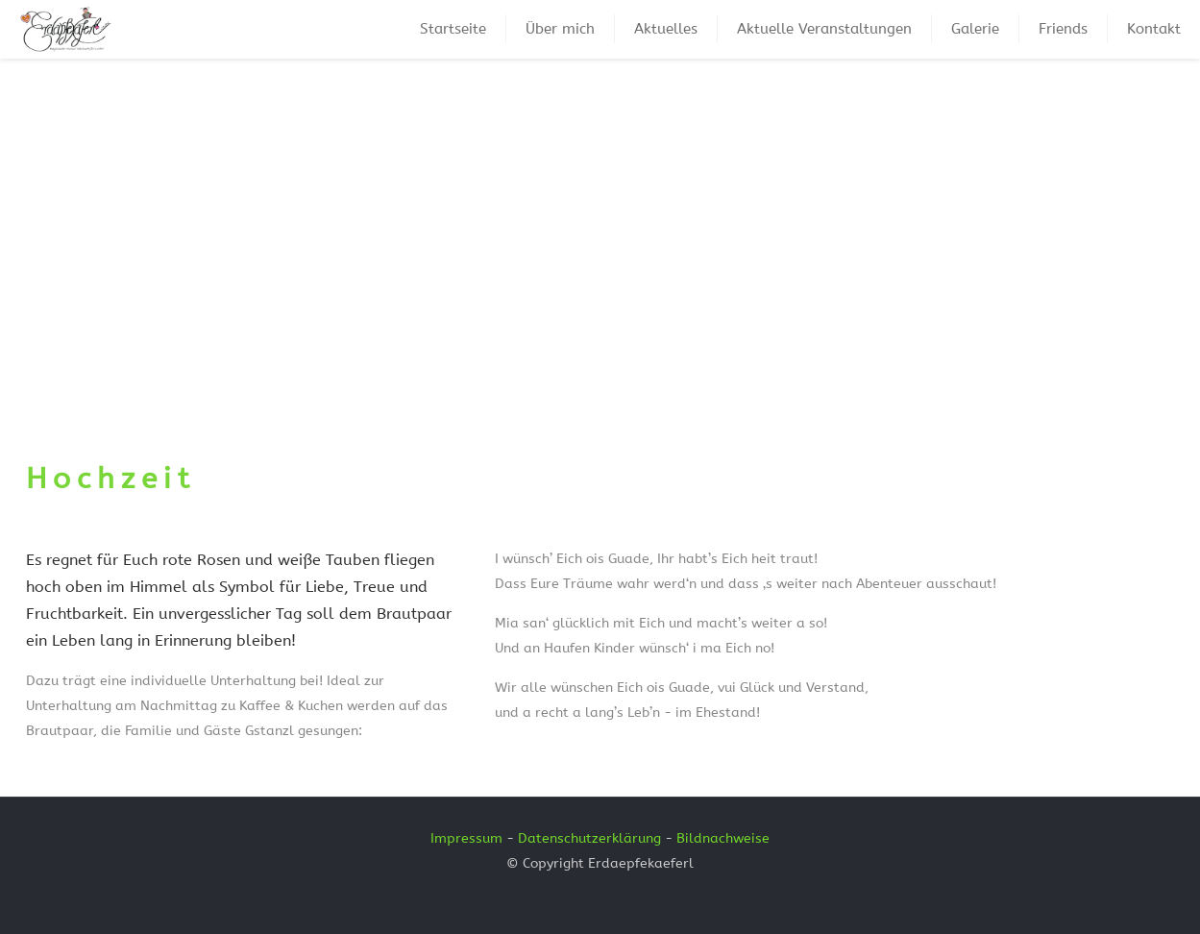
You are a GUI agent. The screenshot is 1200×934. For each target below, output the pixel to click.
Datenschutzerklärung (589, 838)
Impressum (466, 838)
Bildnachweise (723, 838)
